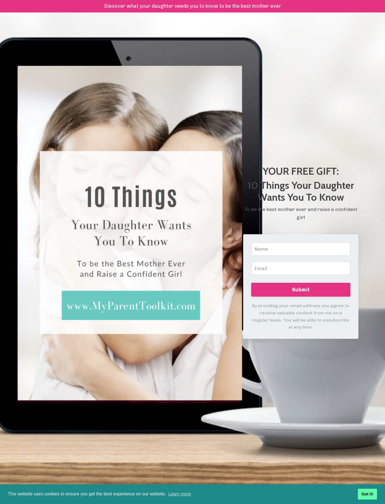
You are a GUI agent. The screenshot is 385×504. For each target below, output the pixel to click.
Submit (301, 290)
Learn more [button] (179, 494)
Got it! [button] (367, 494)
